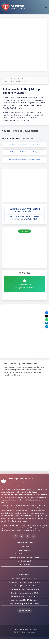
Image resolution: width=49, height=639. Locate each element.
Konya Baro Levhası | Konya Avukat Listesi (24, 596)
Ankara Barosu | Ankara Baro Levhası (24, 579)
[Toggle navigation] (46, 7)
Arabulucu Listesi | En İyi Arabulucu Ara (24, 600)
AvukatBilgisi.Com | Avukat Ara (20, 478)
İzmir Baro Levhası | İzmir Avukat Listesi (24, 593)
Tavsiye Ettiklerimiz (24, 542)
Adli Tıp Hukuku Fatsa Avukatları (15, 81)
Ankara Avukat (24, 547)
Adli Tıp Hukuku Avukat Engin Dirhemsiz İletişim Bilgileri (24, 152)
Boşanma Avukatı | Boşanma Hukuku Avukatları (25, 557)
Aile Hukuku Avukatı (24, 561)
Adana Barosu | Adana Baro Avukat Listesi (24, 586)
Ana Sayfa (5, 79)
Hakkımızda (31, 632)
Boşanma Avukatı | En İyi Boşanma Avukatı (24, 604)
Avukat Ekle (24, 611)
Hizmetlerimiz (24, 574)
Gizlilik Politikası (19, 632)
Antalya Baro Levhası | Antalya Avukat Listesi (24, 589)
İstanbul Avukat (24, 550)
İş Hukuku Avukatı (25, 564)
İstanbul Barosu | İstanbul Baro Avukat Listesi (24, 582)
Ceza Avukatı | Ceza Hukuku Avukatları (24, 554)
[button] (24, 210)
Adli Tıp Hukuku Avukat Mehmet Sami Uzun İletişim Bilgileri (24, 144)
